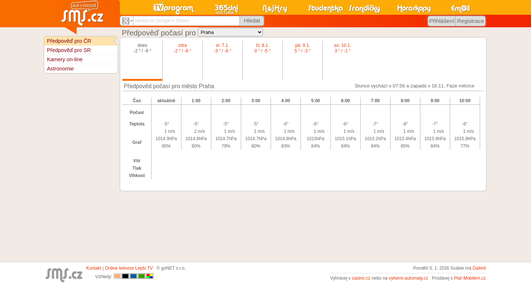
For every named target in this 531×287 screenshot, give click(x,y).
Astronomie (60, 69)
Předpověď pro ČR (69, 41)
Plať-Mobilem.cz (470, 278)
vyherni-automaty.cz (408, 278)
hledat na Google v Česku (162, 20)
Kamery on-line (65, 59)
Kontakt (93, 268)
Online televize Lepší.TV (129, 268)
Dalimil (479, 268)
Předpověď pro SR (69, 50)
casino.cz (361, 278)
